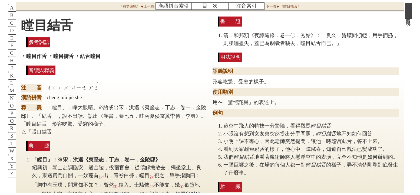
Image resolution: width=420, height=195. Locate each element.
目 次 (210, 6)
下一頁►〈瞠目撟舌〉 (283, 6)
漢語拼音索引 (173, 6)
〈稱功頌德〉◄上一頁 (136, 6)
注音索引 (246, 6)
